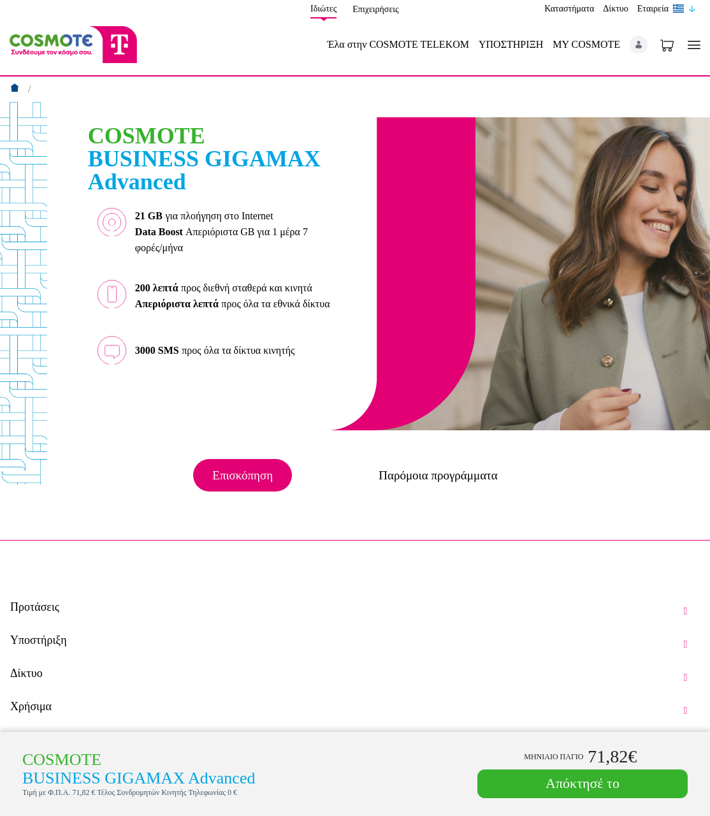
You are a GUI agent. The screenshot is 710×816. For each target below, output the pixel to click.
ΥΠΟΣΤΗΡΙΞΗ (511, 44)
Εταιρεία (653, 8)
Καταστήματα (569, 8)
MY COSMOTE (586, 44)
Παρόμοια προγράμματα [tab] (438, 475)
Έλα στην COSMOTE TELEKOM (398, 44)
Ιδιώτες (323, 8)
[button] (639, 45)
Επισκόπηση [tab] (242, 475)
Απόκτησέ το (582, 783)
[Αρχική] (16, 89)
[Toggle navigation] (691, 45)
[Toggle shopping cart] (667, 44)
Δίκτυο (615, 8)
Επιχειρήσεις (375, 9)
